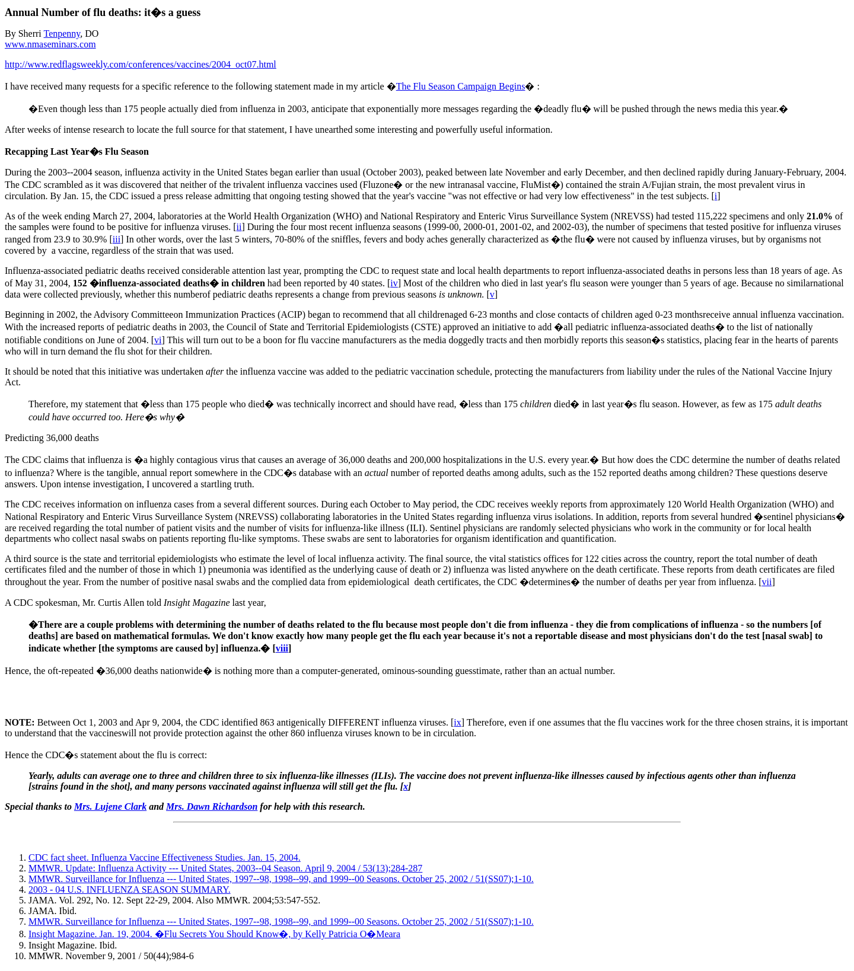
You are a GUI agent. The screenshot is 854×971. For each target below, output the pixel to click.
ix (457, 722)
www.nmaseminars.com (50, 44)
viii (282, 648)
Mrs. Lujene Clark (110, 806)
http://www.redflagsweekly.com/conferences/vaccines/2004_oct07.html (140, 64)
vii (767, 582)
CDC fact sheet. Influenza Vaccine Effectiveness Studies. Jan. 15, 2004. (164, 857)
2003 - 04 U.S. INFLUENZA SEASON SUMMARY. (129, 889)
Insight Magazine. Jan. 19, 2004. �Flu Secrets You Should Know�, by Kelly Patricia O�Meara (214, 934)
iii (116, 239)
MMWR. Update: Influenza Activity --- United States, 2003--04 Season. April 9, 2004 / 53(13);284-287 (225, 868)
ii (239, 227)
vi (157, 340)
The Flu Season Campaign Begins (460, 86)
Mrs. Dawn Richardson (211, 806)
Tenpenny (61, 33)
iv (393, 283)
